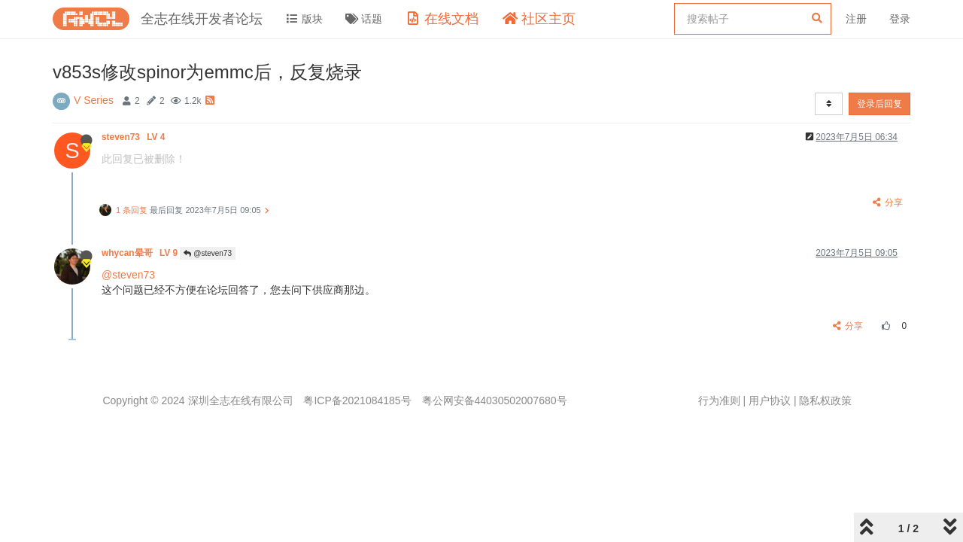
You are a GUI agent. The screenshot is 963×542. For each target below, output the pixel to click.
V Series (94, 100)
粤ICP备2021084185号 (357, 400)
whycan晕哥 (141, 253)
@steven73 (208, 253)
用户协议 (770, 400)
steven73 (135, 137)
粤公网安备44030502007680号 (494, 400)
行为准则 (719, 400)
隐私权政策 (825, 400)
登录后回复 (879, 104)
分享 (887, 202)
